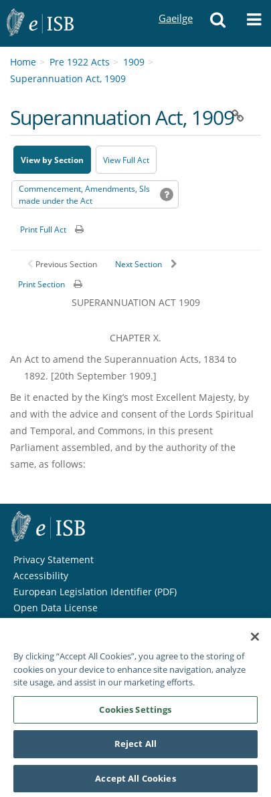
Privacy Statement (53, 559)
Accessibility (40, 575)
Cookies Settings (135, 714)
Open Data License (55, 607)
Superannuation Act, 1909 (68, 78)
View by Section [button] (52, 160)
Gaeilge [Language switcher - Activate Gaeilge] (175, 5)
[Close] (255, 641)
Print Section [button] (41, 284)
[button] (218, 23)
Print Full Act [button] (43, 229)
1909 (134, 61)
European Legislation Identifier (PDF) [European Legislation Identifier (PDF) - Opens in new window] (95, 591)
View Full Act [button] (126, 160)
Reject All (135, 748)
